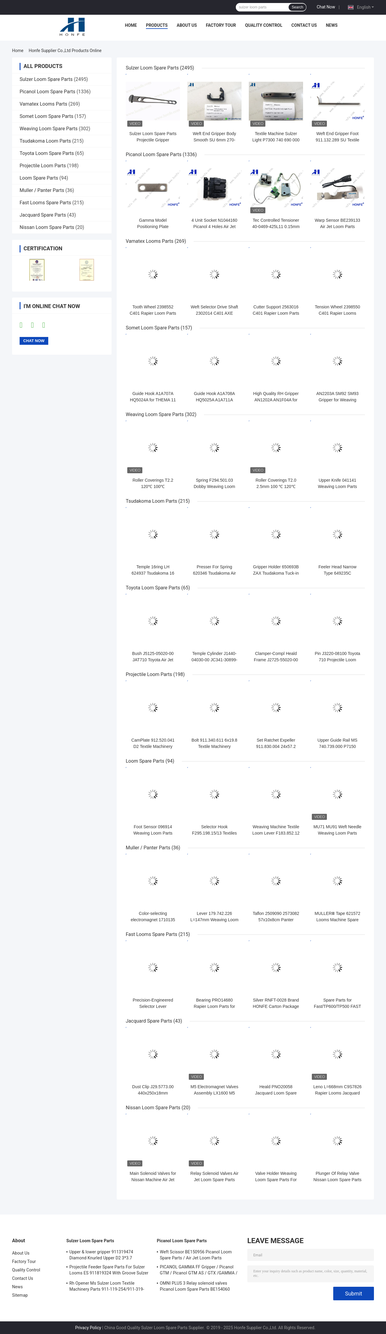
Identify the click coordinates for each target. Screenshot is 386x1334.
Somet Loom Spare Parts (46, 116)
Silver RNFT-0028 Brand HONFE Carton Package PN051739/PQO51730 (276, 1006)
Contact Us (304, 25)
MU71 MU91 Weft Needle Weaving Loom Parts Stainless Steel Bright (337, 833)
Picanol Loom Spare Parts (47, 91)
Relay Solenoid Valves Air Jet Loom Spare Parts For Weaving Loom (214, 1179)
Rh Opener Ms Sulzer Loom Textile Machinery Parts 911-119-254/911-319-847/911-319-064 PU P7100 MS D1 (106, 1287)
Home (131, 25)
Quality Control (263, 25)
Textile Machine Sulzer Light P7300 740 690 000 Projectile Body (275, 140)
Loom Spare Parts (39, 178)
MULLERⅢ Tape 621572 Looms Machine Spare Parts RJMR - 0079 (337, 919)
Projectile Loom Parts (43, 165)
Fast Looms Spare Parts (45, 202)
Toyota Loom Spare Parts (47, 153)
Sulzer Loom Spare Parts (46, 79)
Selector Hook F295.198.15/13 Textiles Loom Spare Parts (214, 833)
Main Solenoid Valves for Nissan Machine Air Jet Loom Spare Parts (153, 1179)
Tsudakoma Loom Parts (45, 141)
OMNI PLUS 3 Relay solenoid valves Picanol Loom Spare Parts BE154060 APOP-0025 (195, 1287)
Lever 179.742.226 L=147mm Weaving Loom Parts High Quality (214, 919)
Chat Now (326, 7)
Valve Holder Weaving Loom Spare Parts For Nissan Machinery (276, 1179)
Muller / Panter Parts (42, 190)
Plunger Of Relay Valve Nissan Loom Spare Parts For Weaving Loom (337, 1179)
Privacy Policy (88, 1327)
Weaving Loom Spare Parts (49, 128)
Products (157, 25)
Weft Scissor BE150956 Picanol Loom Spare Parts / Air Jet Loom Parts (196, 1254)
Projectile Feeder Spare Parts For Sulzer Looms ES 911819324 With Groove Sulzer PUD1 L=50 (108, 1271)
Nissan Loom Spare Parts (47, 227)
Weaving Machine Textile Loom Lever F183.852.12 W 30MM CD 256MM (275, 833)
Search (297, 7)
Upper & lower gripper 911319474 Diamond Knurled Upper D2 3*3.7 (101, 1254)
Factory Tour (221, 25)
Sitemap (20, 1295)
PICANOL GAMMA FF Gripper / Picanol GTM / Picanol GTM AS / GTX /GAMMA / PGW (198, 1271)
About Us (187, 25)
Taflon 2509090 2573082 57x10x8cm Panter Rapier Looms (276, 919)
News (332, 25)
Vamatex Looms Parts (43, 104)
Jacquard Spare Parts (43, 215)
